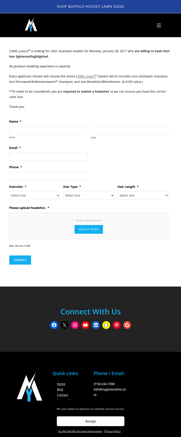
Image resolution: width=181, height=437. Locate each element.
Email (15, 148)
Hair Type (72, 187)
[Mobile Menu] (157, 25)
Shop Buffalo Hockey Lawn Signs (90, 6)
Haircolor (18, 187)
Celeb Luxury (86, 76)
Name (15, 121)
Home (61, 384)
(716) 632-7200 (104, 384)
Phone (15, 167)
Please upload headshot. (29, 208)
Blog (60, 389)
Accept (90, 421)
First (12, 137)
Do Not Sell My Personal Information (80, 431)
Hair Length (128, 187)
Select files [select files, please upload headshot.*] (89, 229)
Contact (62, 395)
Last (93, 137)
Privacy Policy (112, 431)
